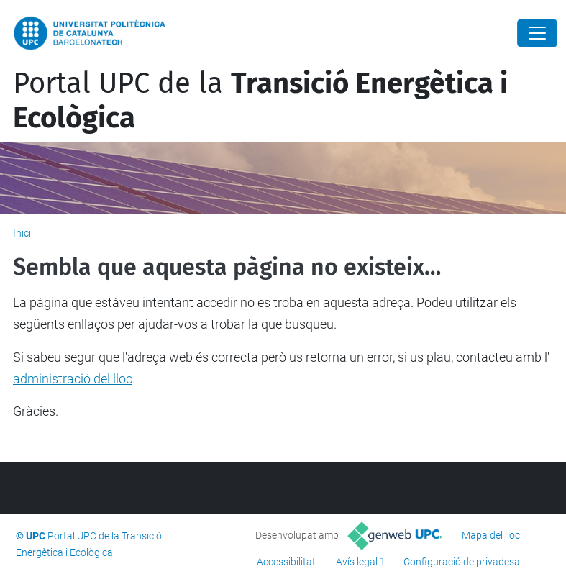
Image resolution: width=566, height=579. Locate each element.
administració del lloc (72, 378)
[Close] (537, 33)
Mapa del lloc (491, 535)
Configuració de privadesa (461, 561)
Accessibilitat (286, 561)
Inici (22, 233)
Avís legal (357, 561)
